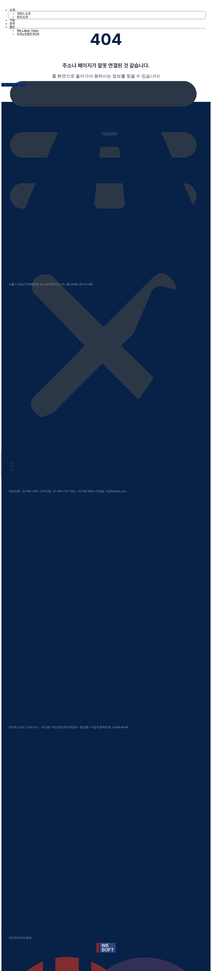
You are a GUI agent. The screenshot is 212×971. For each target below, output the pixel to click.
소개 (12, 10)
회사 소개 (22, 17)
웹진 (12, 27)
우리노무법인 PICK (28, 34)
